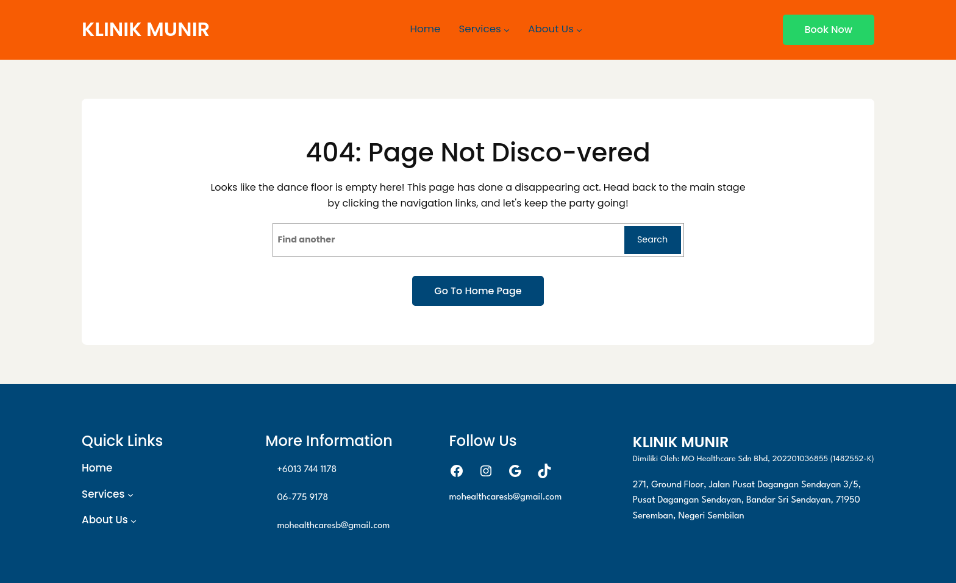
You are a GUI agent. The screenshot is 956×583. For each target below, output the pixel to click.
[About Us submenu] (579, 30)
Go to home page (477, 291)
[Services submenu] (507, 30)
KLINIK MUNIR (146, 29)
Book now (828, 30)
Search (652, 239)
